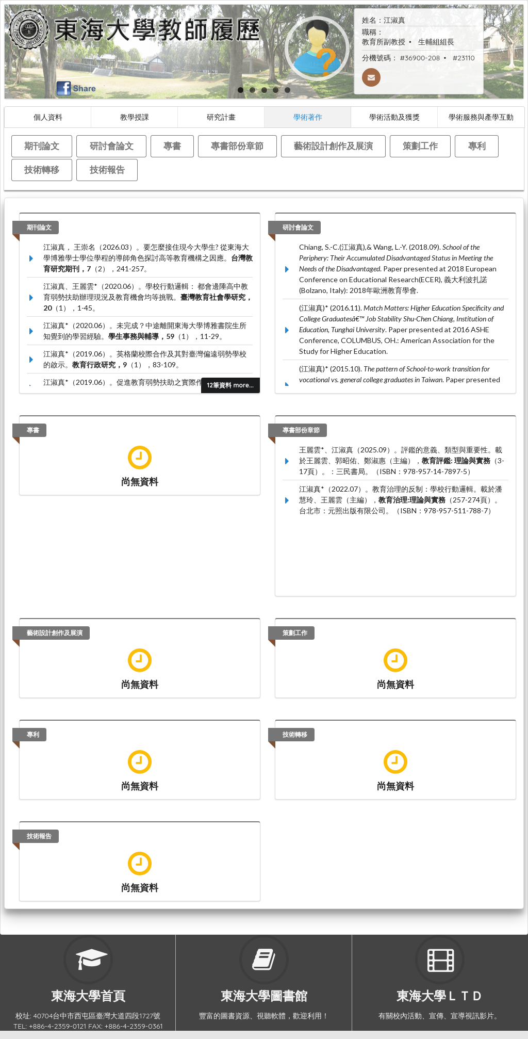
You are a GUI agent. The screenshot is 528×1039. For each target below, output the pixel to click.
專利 (477, 145)
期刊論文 (41, 145)
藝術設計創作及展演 (333, 145)
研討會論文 (112, 145)
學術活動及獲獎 (394, 116)
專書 (172, 145)
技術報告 (107, 169)
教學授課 (134, 116)
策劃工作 (420, 145)
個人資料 (48, 116)
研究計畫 (221, 116)
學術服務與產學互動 (481, 116)
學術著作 (307, 116)
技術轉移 (41, 169)
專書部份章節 (237, 145)
